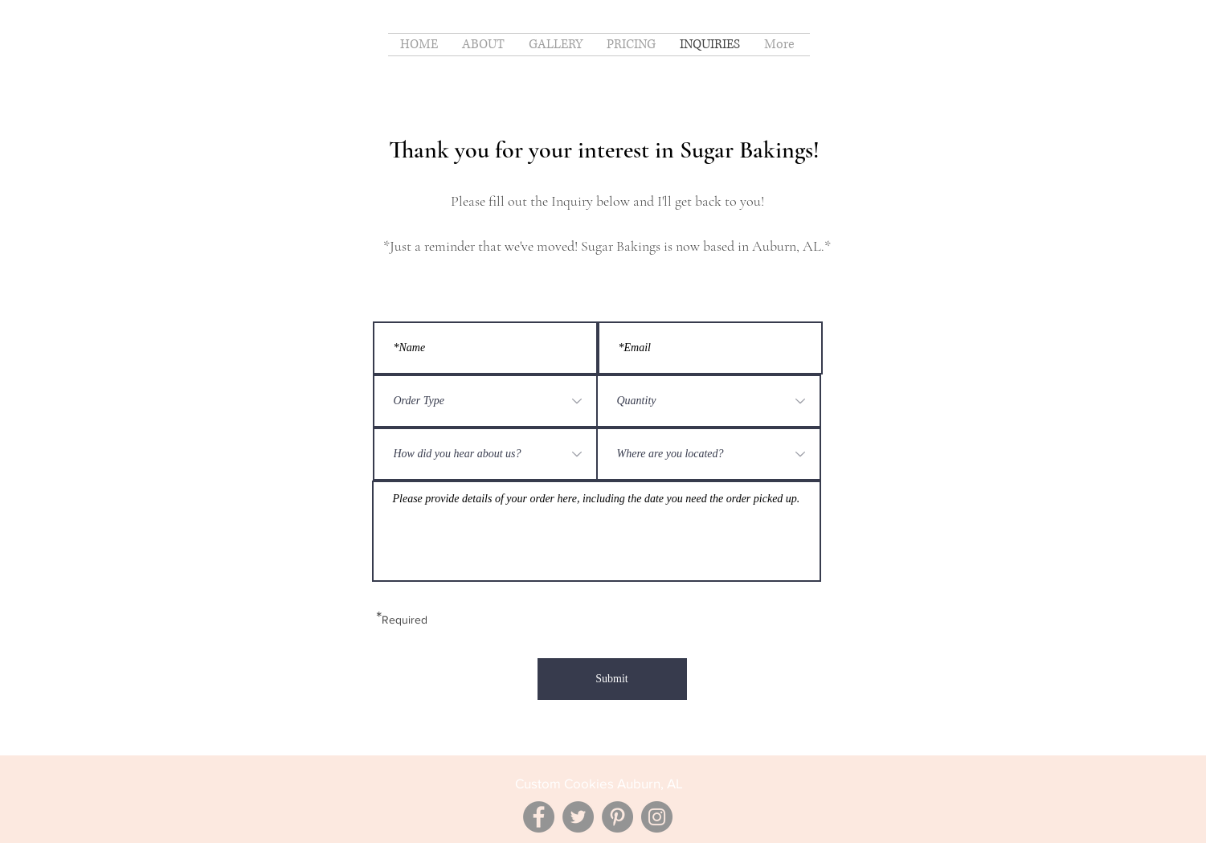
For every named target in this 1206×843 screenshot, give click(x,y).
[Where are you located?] (708, 454)
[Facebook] (538, 817)
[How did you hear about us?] (485, 454)
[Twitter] (578, 817)
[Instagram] (656, 817)
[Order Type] (485, 401)
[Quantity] (708, 401)
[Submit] (612, 679)
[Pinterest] (617, 817)
